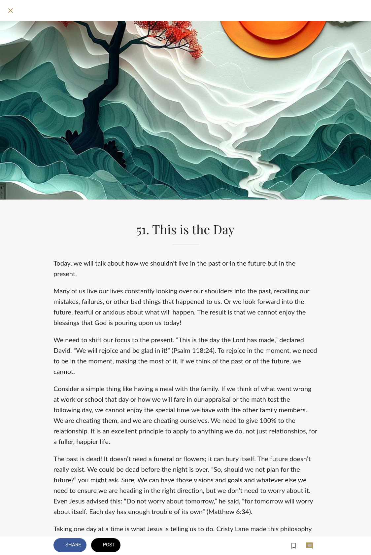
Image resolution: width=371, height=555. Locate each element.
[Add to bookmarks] (294, 546)
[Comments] (310, 546)
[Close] (11, 11)
